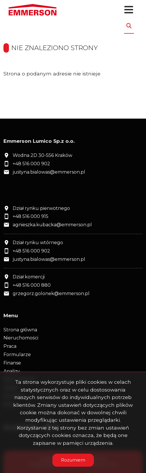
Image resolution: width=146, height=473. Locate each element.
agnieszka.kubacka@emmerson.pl (52, 224)
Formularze (17, 354)
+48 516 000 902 (31, 163)
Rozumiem (73, 460)
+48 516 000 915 (30, 216)
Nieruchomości (20, 338)
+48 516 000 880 (32, 285)
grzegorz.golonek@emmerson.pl (51, 293)
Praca (9, 346)
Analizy (11, 371)
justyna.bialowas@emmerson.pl (49, 172)
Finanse (12, 363)
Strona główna (20, 330)
